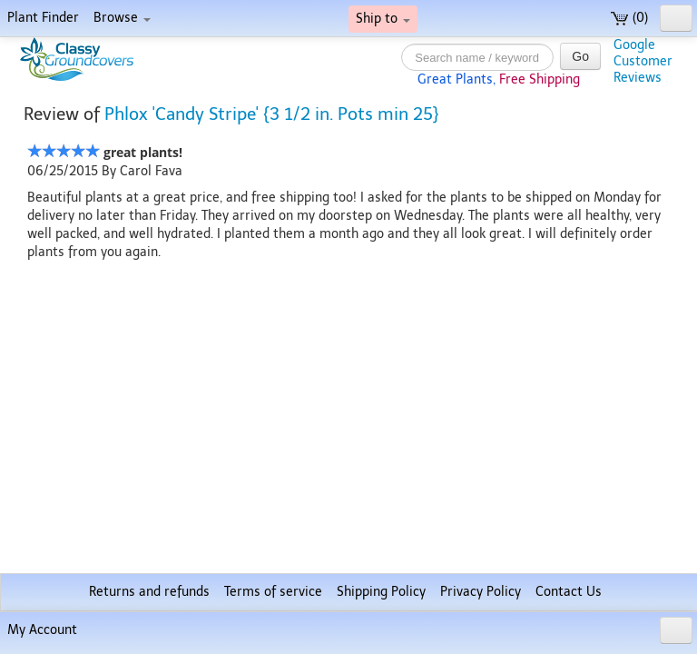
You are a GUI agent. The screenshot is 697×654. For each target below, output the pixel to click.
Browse (122, 17)
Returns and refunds (149, 592)
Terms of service (273, 592)
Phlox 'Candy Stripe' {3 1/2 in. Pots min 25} (271, 114)
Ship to (383, 18)
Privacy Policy (480, 592)
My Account (42, 630)
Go (580, 56)
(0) (629, 17)
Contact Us (568, 592)
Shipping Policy (381, 592)
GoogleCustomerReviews (643, 61)
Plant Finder (43, 17)
